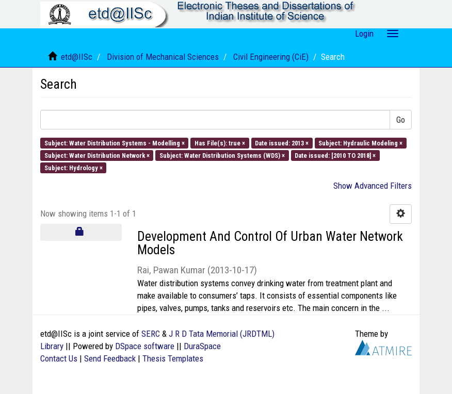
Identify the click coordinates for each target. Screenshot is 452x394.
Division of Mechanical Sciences (163, 57)
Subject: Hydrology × (73, 168)
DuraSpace (202, 346)
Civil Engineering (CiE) (271, 57)
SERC (150, 334)
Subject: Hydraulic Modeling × (360, 142)
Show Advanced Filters (372, 185)
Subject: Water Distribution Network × (97, 155)
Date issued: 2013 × (282, 142)
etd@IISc (76, 57)
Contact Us (58, 358)
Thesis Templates (172, 358)
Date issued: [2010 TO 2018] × (335, 155)
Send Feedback (110, 358)
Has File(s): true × (220, 142)
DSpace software (144, 346)
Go (400, 119)
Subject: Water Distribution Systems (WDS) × (222, 155)
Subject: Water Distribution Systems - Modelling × (114, 142)
